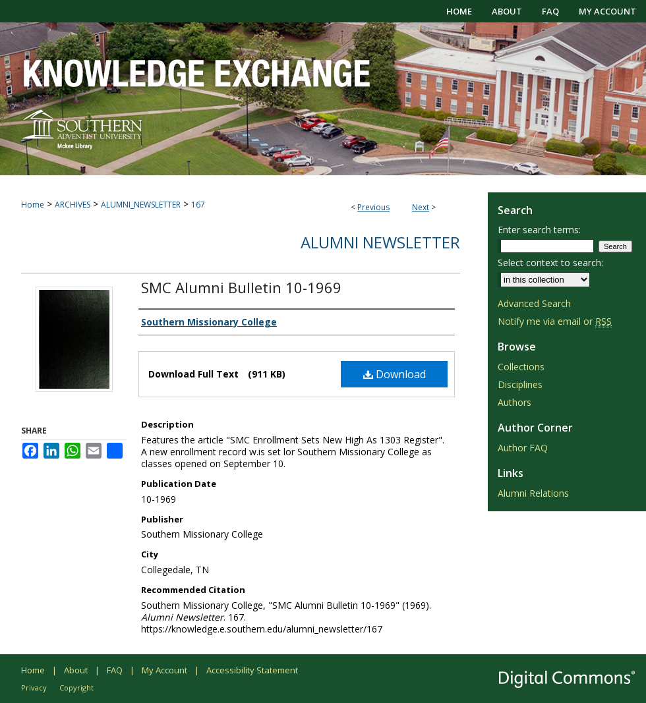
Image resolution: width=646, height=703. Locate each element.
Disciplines (520, 384)
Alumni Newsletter (380, 242)
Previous (373, 207)
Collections (521, 366)
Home (32, 204)
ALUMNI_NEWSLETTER (141, 204)
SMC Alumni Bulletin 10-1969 (241, 287)
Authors (514, 402)
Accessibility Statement (252, 670)
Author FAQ (523, 447)
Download (394, 374)
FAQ (115, 670)
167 (198, 204)
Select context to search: (550, 262)
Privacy (34, 687)
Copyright (76, 687)
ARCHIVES (72, 204)
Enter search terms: (539, 229)
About (76, 670)
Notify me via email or (555, 321)
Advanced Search (534, 303)
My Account (164, 670)
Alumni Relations (533, 493)
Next (420, 207)
